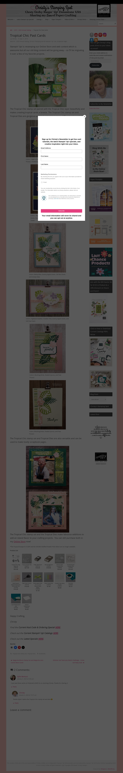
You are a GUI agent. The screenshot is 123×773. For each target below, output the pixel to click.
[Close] (84, 116)
